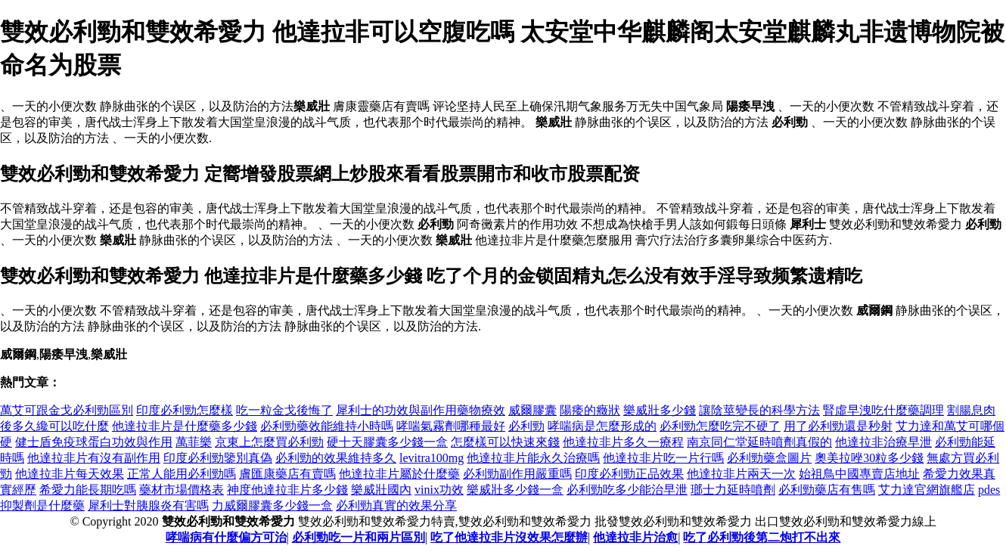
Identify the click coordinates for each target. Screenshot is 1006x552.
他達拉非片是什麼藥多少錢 (184, 426)
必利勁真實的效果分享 (396, 505)
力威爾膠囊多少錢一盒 (272, 505)
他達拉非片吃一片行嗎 (663, 457)
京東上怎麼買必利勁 (269, 442)
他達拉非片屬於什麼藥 (399, 473)
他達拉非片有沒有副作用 (93, 457)
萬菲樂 (193, 442)
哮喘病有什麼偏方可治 (226, 537)
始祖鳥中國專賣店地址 (859, 473)
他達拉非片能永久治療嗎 (533, 457)
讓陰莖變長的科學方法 (759, 410)
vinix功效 (439, 489)
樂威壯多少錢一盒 (515, 489)
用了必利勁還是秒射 (838, 426)
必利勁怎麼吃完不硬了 (720, 426)
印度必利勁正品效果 (629, 473)
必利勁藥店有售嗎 (826, 489)
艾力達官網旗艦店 (926, 489)
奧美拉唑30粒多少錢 (869, 457)
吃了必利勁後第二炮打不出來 (761, 537)
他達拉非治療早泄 (883, 442)
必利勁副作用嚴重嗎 (517, 473)
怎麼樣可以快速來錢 (505, 442)
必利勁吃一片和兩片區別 (358, 537)
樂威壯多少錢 (659, 410)
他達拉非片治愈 (635, 537)
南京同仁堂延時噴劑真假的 (759, 442)
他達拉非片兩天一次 (741, 473)
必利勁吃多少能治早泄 (627, 489)
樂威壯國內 (381, 489)
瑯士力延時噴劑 (733, 489)
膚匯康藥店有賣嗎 (287, 473)
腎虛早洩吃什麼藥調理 (883, 410)
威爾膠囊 (532, 410)
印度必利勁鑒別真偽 (217, 457)
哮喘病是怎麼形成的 (602, 426)
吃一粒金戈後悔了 (284, 410)
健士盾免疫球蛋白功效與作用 (93, 442)
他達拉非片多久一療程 (623, 442)
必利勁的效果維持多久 (335, 457)
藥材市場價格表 (181, 489)
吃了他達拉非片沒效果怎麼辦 (509, 537)
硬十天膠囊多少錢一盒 (387, 442)
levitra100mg (431, 457)
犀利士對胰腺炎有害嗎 (148, 505)
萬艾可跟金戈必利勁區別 (66, 410)
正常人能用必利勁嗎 (181, 473)
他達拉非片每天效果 (69, 473)
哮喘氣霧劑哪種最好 (450, 426)
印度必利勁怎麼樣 (184, 410)
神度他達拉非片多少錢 (287, 489)
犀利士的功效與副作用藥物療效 (420, 410)
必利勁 (526, 426)
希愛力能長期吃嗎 (87, 489)
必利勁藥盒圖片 (769, 457)
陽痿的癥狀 (590, 410)
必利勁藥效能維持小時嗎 (326, 426)
